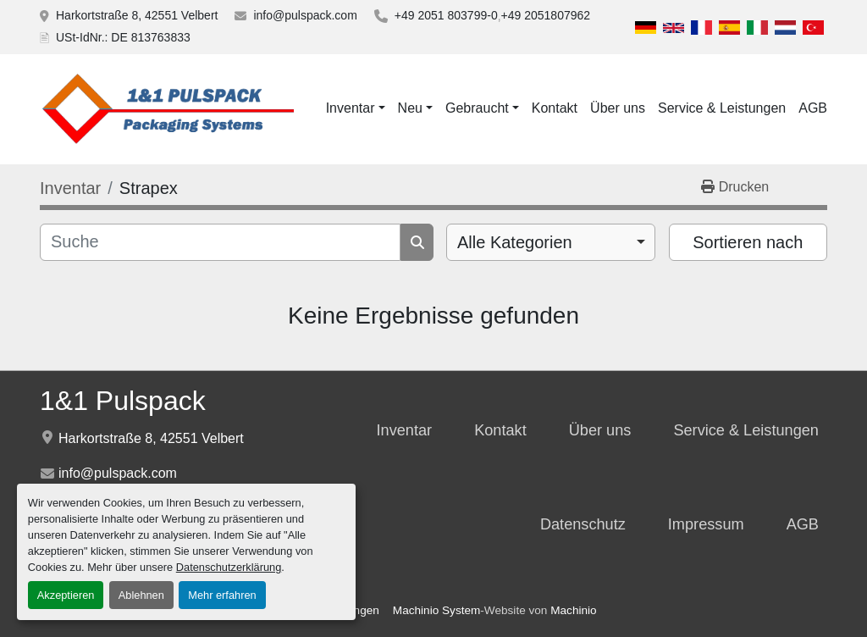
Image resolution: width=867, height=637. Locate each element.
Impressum (706, 524)
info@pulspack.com (304, 15)
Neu (410, 108)
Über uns (617, 108)
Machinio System (437, 610)
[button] (355, 108)
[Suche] (220, 242)
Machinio (573, 610)
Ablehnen (141, 595)
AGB (812, 108)
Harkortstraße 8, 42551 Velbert (137, 15)
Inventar (350, 108)
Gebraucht (477, 108)
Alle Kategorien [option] (514, 242)
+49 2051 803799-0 (446, 15)
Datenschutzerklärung (228, 567)
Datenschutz (583, 524)
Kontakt (554, 108)
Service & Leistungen (722, 108)
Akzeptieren (66, 595)
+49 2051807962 (546, 15)
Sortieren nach (748, 242)
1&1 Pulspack (123, 400)
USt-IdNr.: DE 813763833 (123, 37)
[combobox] (550, 242)
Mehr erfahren (222, 595)
